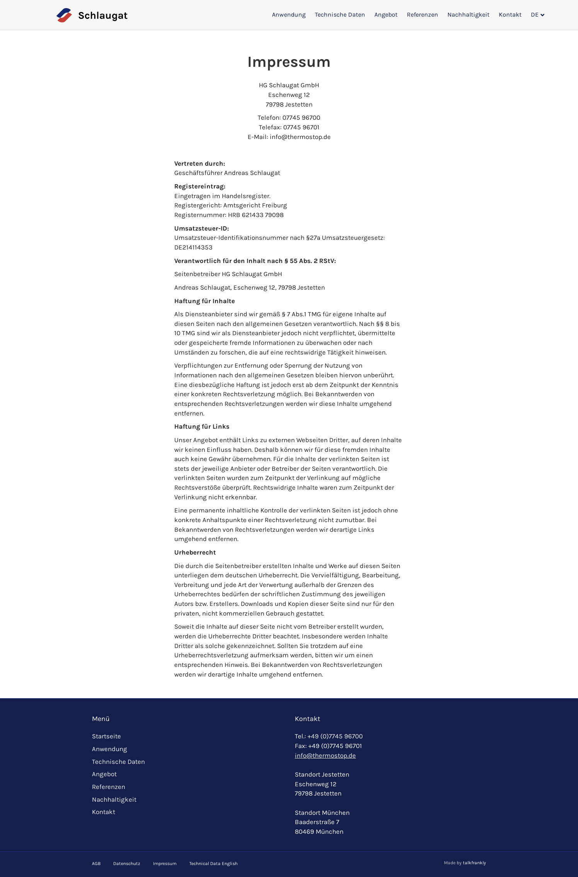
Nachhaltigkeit (468, 14)
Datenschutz (126, 863)
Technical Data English (213, 863)
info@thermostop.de (325, 755)
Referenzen (422, 14)
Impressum (165, 863)
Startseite (106, 736)
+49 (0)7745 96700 (335, 736)
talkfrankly (474, 862)
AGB (96, 863)
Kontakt (510, 14)
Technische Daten (340, 14)
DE (535, 14)
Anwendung (289, 14)
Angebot (386, 14)
